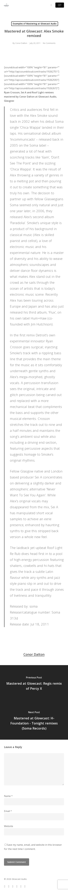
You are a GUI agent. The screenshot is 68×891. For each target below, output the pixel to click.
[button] (59, 5)
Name (8, 796)
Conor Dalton (21, 43)
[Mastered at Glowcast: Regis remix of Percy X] (34, 683)
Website (8, 826)
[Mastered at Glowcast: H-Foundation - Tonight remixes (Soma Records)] (34, 721)
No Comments (49, 43)
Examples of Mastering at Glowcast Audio (35, 23)
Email (8, 811)
